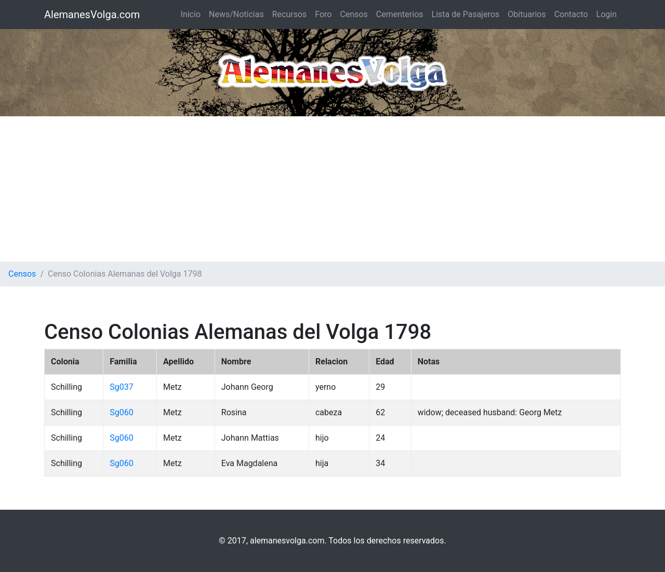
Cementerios (399, 14)
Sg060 (121, 412)
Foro (323, 14)
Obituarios (527, 14)
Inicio (191, 14)
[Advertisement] (332, 189)
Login (606, 14)
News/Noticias (236, 14)
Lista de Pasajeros (466, 14)
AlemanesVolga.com (92, 14)
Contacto (571, 14)
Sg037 (121, 387)
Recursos (289, 14)
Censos (353, 14)
